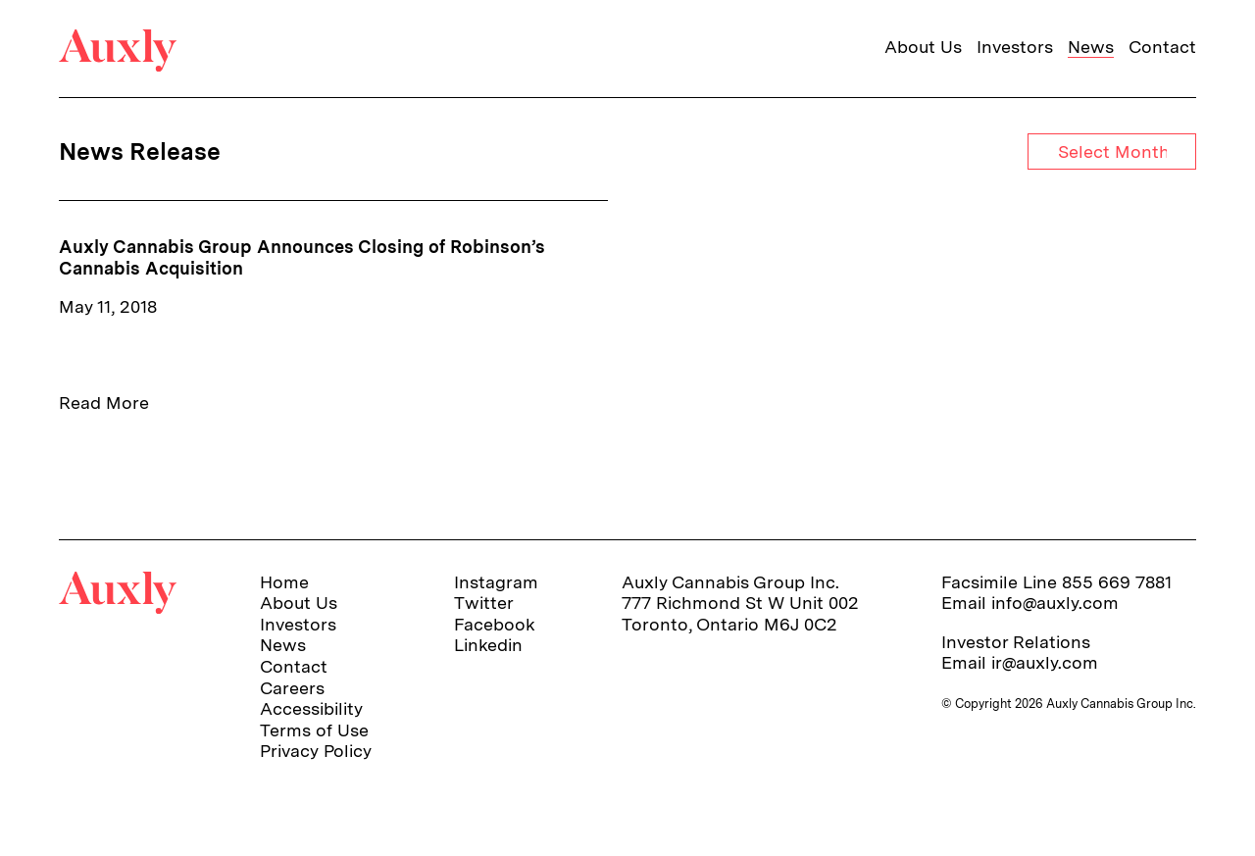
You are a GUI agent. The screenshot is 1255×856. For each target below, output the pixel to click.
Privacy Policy (316, 750)
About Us (923, 46)
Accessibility (311, 708)
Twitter (484, 602)
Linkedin (488, 644)
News (1091, 46)
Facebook (494, 624)
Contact (1162, 46)
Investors (1015, 46)
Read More (104, 402)
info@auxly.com (1055, 602)
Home (284, 582)
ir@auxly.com (1044, 662)
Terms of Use (314, 730)
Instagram (496, 582)
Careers (292, 688)
